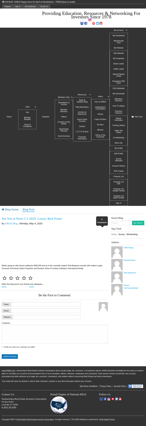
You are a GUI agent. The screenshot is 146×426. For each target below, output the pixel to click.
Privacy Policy (105, 386)
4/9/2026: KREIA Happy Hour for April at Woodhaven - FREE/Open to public (38, 2)
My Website (118, 48)
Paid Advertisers (82, 107)
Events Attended (118, 160)
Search (139, 223)
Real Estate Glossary (64, 130)
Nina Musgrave (130, 273)
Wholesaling (131, 234)
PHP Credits (119, 171)
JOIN (27, 107)
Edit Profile (118, 154)
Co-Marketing (118, 138)
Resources (82, 95)
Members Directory (118, 100)
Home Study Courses (82, 120)
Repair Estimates (119, 119)
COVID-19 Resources (82, 113)
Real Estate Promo (107, 419)
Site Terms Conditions (88, 386)
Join (27, 112)
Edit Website (119, 53)
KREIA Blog (11, 223)
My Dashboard (30, 6)
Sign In (17, 6)
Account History (118, 166)
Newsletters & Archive (64, 103)
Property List (119, 176)
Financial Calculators (82, 138)
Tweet (31, 287)
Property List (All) (119, 183)
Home (9, 117)
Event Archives (64, 136)
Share (4, 287)
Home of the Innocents (100, 136)
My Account (118, 30)
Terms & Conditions (27, 125)
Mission (100, 130)
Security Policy (120, 386)
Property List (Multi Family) (118, 197)
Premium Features (118, 112)
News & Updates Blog (82, 101)
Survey (121, 234)
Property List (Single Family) (119, 190)
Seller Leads (119, 69)
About (100, 96)
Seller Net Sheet (119, 131)
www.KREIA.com (8, 371)
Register (8, 6)
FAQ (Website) (119, 88)
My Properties (118, 58)
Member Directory (64, 110)
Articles (82, 126)
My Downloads (119, 94)
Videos (64, 117)
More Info (119, 143)
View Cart (136, 117)
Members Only (64, 97)
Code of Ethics (100, 119)
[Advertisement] (127, 330)
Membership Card (119, 42)
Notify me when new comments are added (19, 347)
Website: (7, 317)
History (100, 114)
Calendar (45, 117)
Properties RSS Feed (118, 82)
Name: (6, 304)
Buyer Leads (119, 64)
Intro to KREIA (100, 102)
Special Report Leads (119, 75)
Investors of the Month (64, 123)
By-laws (100, 125)
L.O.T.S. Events (82, 132)
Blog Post (28, 209)
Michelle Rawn (130, 260)
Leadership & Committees (100, 108)
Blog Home (10, 209)
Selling (114, 234)
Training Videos (118, 125)
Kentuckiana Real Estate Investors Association (35, 419)
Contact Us (44, 6)
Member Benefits (27, 118)
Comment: (55, 333)
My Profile (119, 148)
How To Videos (119, 106)
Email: (6, 311)
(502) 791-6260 (9, 407)
